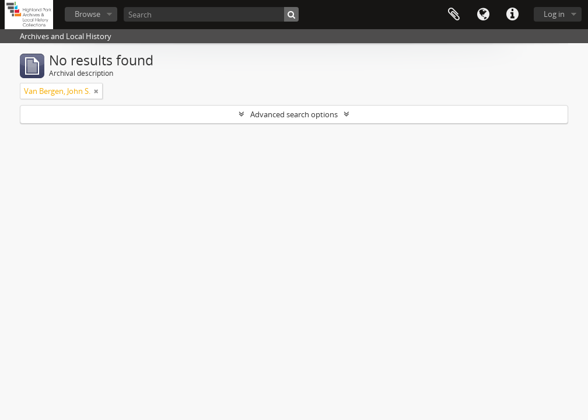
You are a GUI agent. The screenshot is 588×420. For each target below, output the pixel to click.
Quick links (512, 14)
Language (483, 14)
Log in (554, 14)
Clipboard (453, 14)
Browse (87, 14)
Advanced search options (294, 114)
